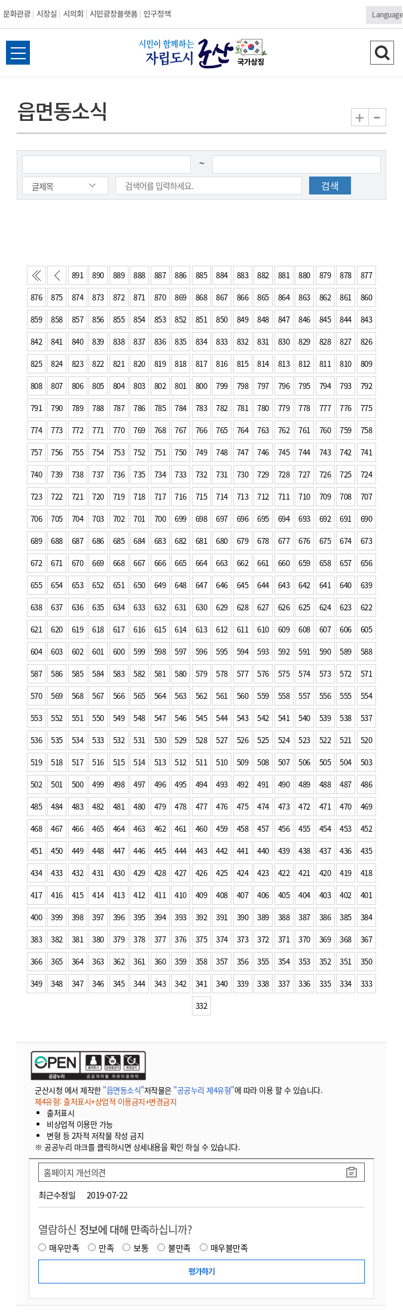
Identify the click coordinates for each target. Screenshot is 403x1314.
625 (304, 607)
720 (98, 496)
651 (119, 585)
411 (160, 895)
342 (181, 983)
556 (325, 695)
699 (181, 518)
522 (325, 740)
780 (263, 407)
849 (243, 319)
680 (222, 540)
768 (160, 430)
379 (119, 939)
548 (139, 717)
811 (325, 363)
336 (304, 983)
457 (263, 828)
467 (57, 828)
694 (284, 518)
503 (367, 762)
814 (263, 363)
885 (201, 275)
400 (36, 917)
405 (284, 895)
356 (243, 961)
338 (263, 983)
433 (57, 872)
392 (201, 917)
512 (181, 762)
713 (243, 496)
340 (222, 983)
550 (98, 717)
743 (325, 452)
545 (201, 717)
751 (160, 452)
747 (243, 452)
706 (36, 518)
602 (78, 651)
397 (98, 917)
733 (181, 474)
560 (243, 695)
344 (139, 983)
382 (57, 939)
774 (36, 430)
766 (201, 430)
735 (139, 474)
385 (346, 917)
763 (263, 430)
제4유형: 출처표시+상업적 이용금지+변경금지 (105, 1101)
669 (98, 562)
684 (139, 540)
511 (201, 762)
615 (160, 629)
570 (36, 695)
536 (36, 740)
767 (181, 430)
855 (119, 319)
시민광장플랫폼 (114, 13)
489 (304, 784)
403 (325, 895)
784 (181, 407)
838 (119, 341)
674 (346, 540)
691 (346, 518)
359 (181, 961)
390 (243, 917)
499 (98, 784)
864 (284, 297)
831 (263, 341)
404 (304, 895)
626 (284, 607)
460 (201, 828)
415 (78, 895)
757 (36, 452)
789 (78, 407)
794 (325, 385)
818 (181, 363)
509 (243, 762)
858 (57, 319)
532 (119, 740)
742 (346, 452)
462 (160, 828)
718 (139, 496)
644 (263, 585)
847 (284, 319)
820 (139, 363)
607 (325, 629)
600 (119, 651)
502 (36, 784)
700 (160, 518)
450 (57, 850)
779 (284, 407)
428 (160, 872)
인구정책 (157, 13)
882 (263, 275)
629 (222, 607)
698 (201, 518)
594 (243, 651)
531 (139, 740)
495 (181, 784)
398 (78, 917)
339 (243, 983)
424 (243, 872)
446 (139, 850)
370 (304, 939)
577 (243, 673)
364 (78, 961)
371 (284, 939)
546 (181, 717)
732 (201, 474)
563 (181, 695)
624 (325, 607)
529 (181, 740)
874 (78, 297)
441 (243, 850)
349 (36, 983)
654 (57, 585)
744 (304, 452)
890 (98, 275)
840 (78, 341)
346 (98, 983)
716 (181, 496)
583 (119, 673)
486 (367, 784)
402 (346, 895)
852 (181, 319)
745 (284, 452)
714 (222, 496)
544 (222, 717)
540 (304, 717)
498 (119, 784)
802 (160, 385)
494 (201, 784)
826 (367, 341)
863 (304, 297)
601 (98, 651)
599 (139, 651)
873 (98, 297)
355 (263, 961)
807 (57, 385)
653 (78, 585)
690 (367, 518)
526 (243, 740)
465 (98, 828)
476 (222, 806)
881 (284, 275)
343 (160, 983)
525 (263, 740)
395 (139, 917)
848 (263, 319)
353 (304, 961)
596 (201, 651)
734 (160, 474)
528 (201, 740)
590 (325, 651)
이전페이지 (59, 278)
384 (367, 917)
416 (57, 895)
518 (57, 762)
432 (78, 872)
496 (160, 784)
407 (243, 895)
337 (284, 983)
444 (181, 850)
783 (201, 407)
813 (284, 363)
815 (243, 363)
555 (346, 695)
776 (346, 407)
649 (160, 585)
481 (119, 806)
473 (284, 806)
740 (36, 474)
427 (181, 872)
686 (98, 540)
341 (201, 983)
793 (346, 385)
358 (201, 961)
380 (98, 939)
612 (222, 629)
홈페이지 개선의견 (75, 1172)
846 (304, 319)
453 (346, 828)
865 (263, 297)
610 (263, 629)
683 (160, 540)
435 (367, 850)
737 (98, 474)
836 (160, 341)
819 (160, 363)
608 (304, 629)
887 (160, 275)
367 (367, 939)
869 (181, 297)
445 (160, 850)
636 (78, 607)
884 (222, 275)
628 (243, 607)
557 (304, 695)
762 (284, 430)
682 (181, 540)
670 (78, 562)
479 (160, 806)
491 (263, 784)
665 (181, 562)
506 (304, 762)
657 (346, 562)
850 (222, 319)
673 (367, 540)
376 (181, 939)
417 (36, 895)
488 (325, 784)
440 (263, 850)
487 (346, 784)
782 (222, 407)
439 (284, 850)
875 (57, 297)
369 (325, 939)
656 (367, 562)
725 (346, 474)
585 (78, 673)
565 (139, 695)
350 (367, 961)
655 (36, 585)
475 (243, 806)
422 (284, 872)
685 (119, 540)
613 (201, 629)
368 (346, 939)
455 (304, 828)
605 (367, 629)
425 (222, 872)
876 (36, 297)
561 (222, 695)
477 (201, 806)
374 (222, 939)
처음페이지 (39, 278)
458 (243, 828)
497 (139, 784)
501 (57, 784)
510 (222, 762)
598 (160, 651)
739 (57, 474)
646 (222, 585)
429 (139, 872)
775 (367, 407)
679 (243, 540)
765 (222, 430)
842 (36, 341)
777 (325, 407)
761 (304, 430)
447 (119, 850)
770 (119, 430)
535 (57, 740)
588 (367, 651)
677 (284, 540)
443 (201, 850)
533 (98, 740)
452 (367, 828)
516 (98, 762)
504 (346, 762)
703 (98, 518)
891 (78, 275)
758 (367, 430)
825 (36, 363)
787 (119, 407)
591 (304, 651)
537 (367, 717)
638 (36, 607)
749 (201, 452)
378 (139, 939)
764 (243, 430)
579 (201, 673)
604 (36, 651)
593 (263, 651)
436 (346, 850)
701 (139, 518)
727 (304, 474)
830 (284, 341)
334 (346, 983)
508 (263, 762)
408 (222, 895)
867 (222, 297)
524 (284, 740)
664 (201, 562)
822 (98, 363)
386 (325, 917)
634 (119, 607)
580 (181, 673)
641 (325, 585)
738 (78, 474)
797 (263, 385)
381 (78, 939)
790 (57, 407)
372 (263, 939)
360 (160, 961)
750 (181, 452)
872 (119, 297)
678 (263, 540)
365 (57, 961)
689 (36, 540)
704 (78, 518)
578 (222, 673)
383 (36, 939)
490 (284, 784)
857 (78, 319)
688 (57, 540)
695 (263, 518)
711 (284, 496)
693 (304, 518)
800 (201, 385)
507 (284, 762)
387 (304, 917)
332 (201, 1005)
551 (78, 717)
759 (346, 430)
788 (98, 407)
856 (98, 319)
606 (346, 629)
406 (263, 895)
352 (325, 961)
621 (36, 629)
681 (201, 540)
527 (222, 740)
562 (201, 695)
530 (160, 740)
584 (98, 673)
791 (36, 407)
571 (367, 673)
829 (304, 341)
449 (78, 850)
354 (284, 961)
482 (98, 806)
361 (139, 961)
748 (222, 452)
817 (201, 363)
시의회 (73, 13)
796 (284, 385)
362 (119, 961)
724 (367, 474)
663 (222, 562)
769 (139, 430)
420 (325, 872)
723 (36, 496)
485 (36, 806)
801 (181, 385)
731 (222, 474)
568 (78, 695)
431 (98, 872)
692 (325, 518)
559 (263, 695)
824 (57, 363)
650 (139, 585)
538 (346, 717)
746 (263, 452)
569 (57, 695)
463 (139, 828)
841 (57, 341)
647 (201, 585)
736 (119, 474)
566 (119, 695)
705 (57, 518)
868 (201, 297)
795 (304, 385)
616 (139, 629)
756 (57, 452)
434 (36, 872)
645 (243, 585)
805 (98, 385)
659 (304, 562)
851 (201, 319)
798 (243, 385)
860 (367, 297)
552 (57, 717)
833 (222, 341)
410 (181, 895)
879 (325, 275)
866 (243, 297)
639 (367, 585)
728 (284, 474)
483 (78, 806)
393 (181, 917)
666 (160, 562)
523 (304, 740)
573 (325, 673)
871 (139, 297)
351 (346, 961)
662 (243, 562)
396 (119, 917)
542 (263, 717)
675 (325, 540)
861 (346, 297)
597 (181, 651)
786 (139, 407)
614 (181, 629)
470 (346, 806)
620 (57, 629)
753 (119, 452)
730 (243, 474)
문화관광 (16, 13)
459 (222, 828)
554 (367, 695)
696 (243, 518)
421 (304, 872)
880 (304, 275)
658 (325, 562)
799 (222, 385)
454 (325, 828)
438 (304, 850)
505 (325, 762)
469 (367, 806)
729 (263, 474)
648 (181, 585)
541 (284, 717)
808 (36, 385)
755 (78, 452)
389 (263, 917)
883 (243, 275)
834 (201, 341)
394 (160, 917)
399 (57, 917)
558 (284, 695)
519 (36, 762)
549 (119, 717)
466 (78, 828)
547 (160, 717)
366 (36, 961)
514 (139, 762)
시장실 (46, 13)
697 (222, 518)
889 (119, 275)
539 (325, 717)
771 (98, 430)
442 (222, 850)
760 (325, 430)
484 (57, 806)
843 (367, 319)
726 (325, 474)
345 (119, 983)
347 (78, 983)
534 (78, 740)
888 (139, 275)
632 (160, 607)
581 (160, 673)
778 (304, 407)
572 (346, 673)
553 (36, 717)
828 (325, 341)
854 (139, 319)
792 (367, 385)
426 (201, 872)
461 (181, 828)
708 (346, 496)
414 (98, 895)
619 (78, 629)
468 (36, 828)
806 (78, 385)
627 (263, 607)
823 (78, 363)
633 (139, 607)
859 (36, 319)
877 (367, 275)
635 (98, 607)
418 (367, 872)
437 (325, 850)
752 (139, 452)
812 (304, 363)
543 (243, 717)
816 (222, 363)
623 (346, 607)
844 (346, 319)
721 (78, 496)
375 (201, 939)
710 (304, 496)
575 (284, 673)
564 (160, 695)
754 (98, 452)
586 (57, 673)
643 (284, 585)
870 (160, 297)
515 (119, 762)
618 (98, 629)
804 (119, 385)
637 (57, 607)
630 (201, 607)
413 (119, 895)
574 (304, 673)
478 (181, 806)
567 (98, 695)
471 (325, 806)
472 (304, 806)
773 (57, 430)
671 (57, 562)
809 (367, 363)
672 (36, 562)
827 (346, 341)
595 (222, 651)
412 (139, 895)
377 (160, 939)
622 (367, 607)
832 (243, 341)
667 (139, 562)
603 (57, 651)
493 (222, 784)
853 (160, 319)
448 (98, 850)
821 (119, 363)
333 (367, 983)
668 (119, 562)
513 (160, 762)
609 (284, 629)
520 (367, 740)
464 (119, 828)
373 (243, 939)
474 (263, 806)
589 (346, 651)
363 (98, 961)
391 (222, 917)
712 (263, 496)
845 (325, 319)
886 (181, 275)
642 (304, 585)
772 (78, 430)
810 (346, 363)
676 (304, 540)
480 (139, 806)
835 (181, 341)
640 (346, 585)
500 (78, 784)
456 (284, 828)
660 (284, 562)
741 (367, 452)
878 (346, 275)
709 (325, 496)
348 (57, 983)
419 (346, 872)
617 (119, 629)
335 (325, 983)
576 (263, 673)
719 (119, 496)
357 (222, 961)
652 (98, 585)
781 (243, 407)
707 (367, 496)
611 (243, 629)
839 (98, 341)
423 (263, 872)
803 (139, 385)
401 (367, 895)
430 (119, 872)
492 (243, 784)
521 (346, 740)
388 (284, 917)
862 (325, 297)
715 (201, 496)
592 (284, 651)
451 (36, 850)
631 (181, 607)
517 (78, 762)
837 (139, 341)
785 (160, 407)
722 (57, 496)
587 (36, 673)
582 (139, 673)
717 (160, 496)
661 (263, 562)
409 (201, 895)
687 (78, 540)
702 (119, 518)
